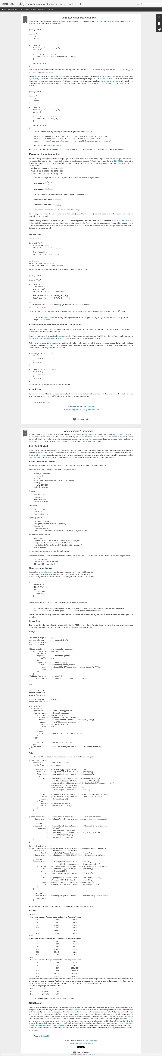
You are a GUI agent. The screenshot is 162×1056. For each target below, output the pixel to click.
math (97, 409)
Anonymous (90, 406)
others (51, 345)
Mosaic (26, 9)
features (46, 1025)
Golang (84, 409)
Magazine (18, 9)
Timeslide (49, 9)
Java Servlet (37, 457)
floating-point (73, 409)
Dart (120, 434)
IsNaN (60, 338)
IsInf (52, 338)
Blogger (92, 1054)
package (37, 338)
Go (59, 21)
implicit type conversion (109, 81)
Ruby (37, 79)
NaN (48, 338)
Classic (3, 9)
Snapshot (41, 9)
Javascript (53, 79)
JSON (63, 576)
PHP (41, 79)
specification (45, 319)
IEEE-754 (117, 161)
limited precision (126, 221)
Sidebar (33, 9)
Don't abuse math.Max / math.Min (79, 17)
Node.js (115, 434)
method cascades (35, 1025)
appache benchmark (46, 572)
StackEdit (46, 402)
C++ (111, 79)
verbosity (77, 1009)
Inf (45, 338)
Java (104, 79)
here (59, 145)
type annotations (126, 1023)
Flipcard (11, 9)
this (99, 317)
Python (31, 79)
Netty (127, 434)
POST (86, 576)
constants (58, 210)
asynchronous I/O (91, 434)
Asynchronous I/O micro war (78, 430)
